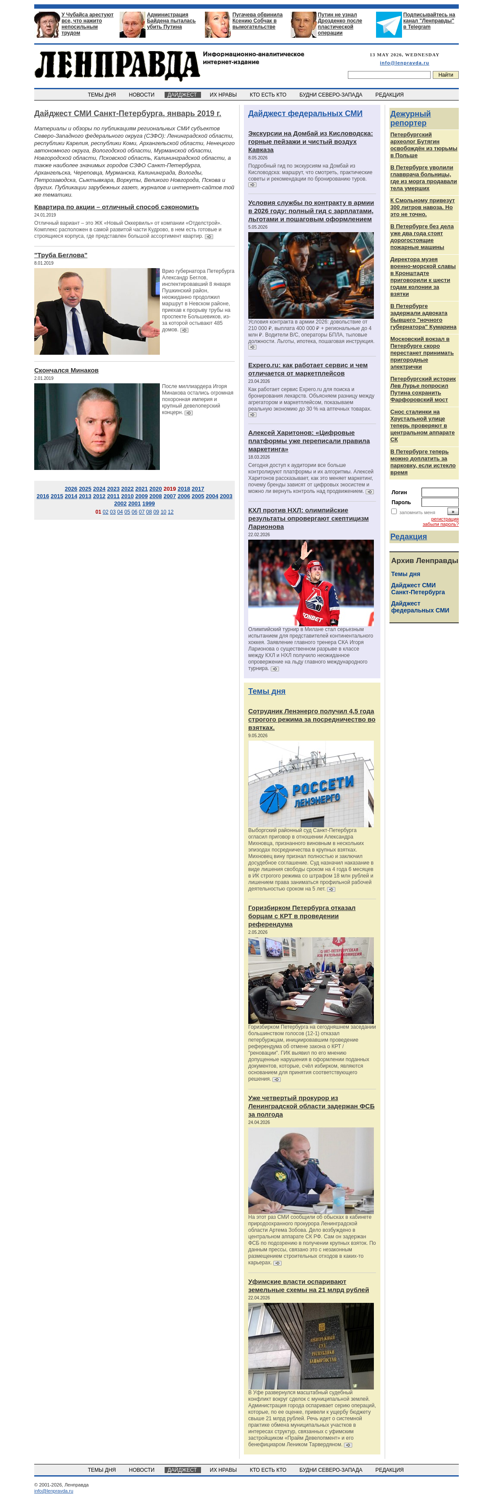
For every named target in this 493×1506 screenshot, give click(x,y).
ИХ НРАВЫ (224, 95)
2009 (141, 496)
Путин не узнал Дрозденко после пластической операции (340, 24)
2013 (85, 496)
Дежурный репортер (410, 118)
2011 (113, 496)
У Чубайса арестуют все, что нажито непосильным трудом (88, 24)
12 (170, 512)
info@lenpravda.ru (404, 62)
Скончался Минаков (66, 370)
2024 (99, 489)
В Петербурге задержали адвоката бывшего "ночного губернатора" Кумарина (423, 316)
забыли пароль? (441, 524)
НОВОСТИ (142, 95)
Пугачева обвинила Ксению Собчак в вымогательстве (257, 21)
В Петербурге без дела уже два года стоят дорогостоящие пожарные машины (422, 236)
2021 (141, 489)
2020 (155, 489)
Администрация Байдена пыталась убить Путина (171, 21)
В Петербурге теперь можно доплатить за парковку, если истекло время (423, 462)
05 (127, 512)
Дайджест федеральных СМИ (305, 113)
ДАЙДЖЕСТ (183, 95)
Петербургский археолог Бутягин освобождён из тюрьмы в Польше (423, 145)
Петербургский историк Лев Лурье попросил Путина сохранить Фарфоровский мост (423, 389)
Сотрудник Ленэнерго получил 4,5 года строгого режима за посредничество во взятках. (312, 719)
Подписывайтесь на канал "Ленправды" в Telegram (429, 21)
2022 (127, 489)
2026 (71, 489)
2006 (184, 496)
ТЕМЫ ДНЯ (102, 95)
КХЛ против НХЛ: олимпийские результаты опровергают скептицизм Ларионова (308, 518)
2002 (120, 503)
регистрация (445, 518)
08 (149, 512)
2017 (198, 489)
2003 (226, 496)
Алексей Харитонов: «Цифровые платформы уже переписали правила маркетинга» (309, 441)
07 (142, 512)
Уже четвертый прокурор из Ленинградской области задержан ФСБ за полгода (311, 1106)
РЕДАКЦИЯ (390, 95)
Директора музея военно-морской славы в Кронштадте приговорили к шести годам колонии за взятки (423, 276)
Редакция (408, 536)
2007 (169, 496)
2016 (42, 496)
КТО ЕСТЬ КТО (269, 95)
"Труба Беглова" (61, 255)
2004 (212, 496)
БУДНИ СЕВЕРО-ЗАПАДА (331, 95)
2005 (198, 496)
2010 (127, 496)
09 (156, 512)
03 (113, 512)
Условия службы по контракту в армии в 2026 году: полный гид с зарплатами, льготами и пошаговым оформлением (311, 211)
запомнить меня (417, 512)
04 (120, 512)
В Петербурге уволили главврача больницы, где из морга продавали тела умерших (423, 177)
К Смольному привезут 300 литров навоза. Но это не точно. (422, 207)
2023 (113, 489)
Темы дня (266, 691)
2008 (155, 496)
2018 (184, 489)
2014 (71, 496)
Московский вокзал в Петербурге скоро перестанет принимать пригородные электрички (422, 353)
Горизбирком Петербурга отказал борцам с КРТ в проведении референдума (302, 916)
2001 (134, 503)
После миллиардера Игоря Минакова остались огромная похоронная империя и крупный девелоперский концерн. (198, 399)
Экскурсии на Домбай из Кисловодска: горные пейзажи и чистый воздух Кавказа (310, 141)
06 (134, 512)
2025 (85, 489)
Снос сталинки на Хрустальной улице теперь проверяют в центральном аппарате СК (422, 425)
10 (163, 512)
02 (105, 512)
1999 (149, 503)
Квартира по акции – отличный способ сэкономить (116, 207)
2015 (57, 496)
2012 (99, 496)
